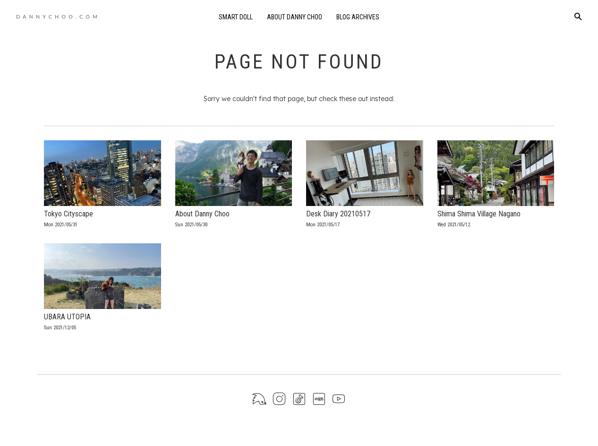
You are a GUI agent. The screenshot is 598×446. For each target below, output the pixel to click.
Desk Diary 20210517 (338, 213)
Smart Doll (236, 17)
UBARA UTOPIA (67, 316)
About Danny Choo (294, 17)
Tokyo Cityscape (68, 213)
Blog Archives (357, 17)
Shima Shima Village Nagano (479, 213)
